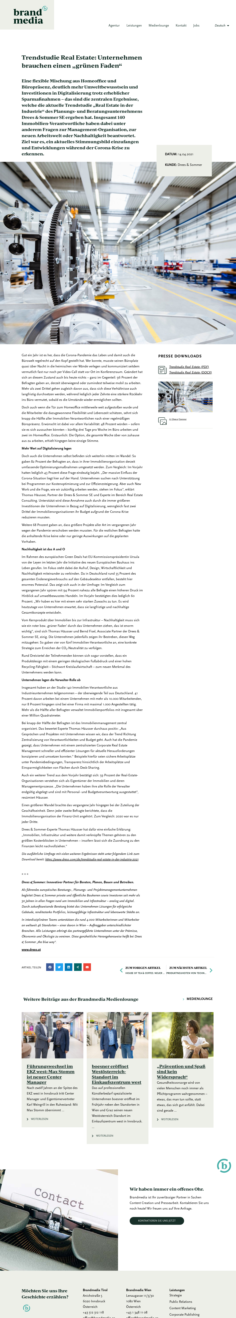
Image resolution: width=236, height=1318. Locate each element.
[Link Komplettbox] (52, 1069)
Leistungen (134, 25)
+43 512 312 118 (93, 1312)
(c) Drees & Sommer (177, 419)
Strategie (175, 1295)
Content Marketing (182, 1308)
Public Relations (180, 1302)
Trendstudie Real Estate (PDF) (189, 367)
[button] (50, 967)
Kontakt (181, 25)
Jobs (196, 25)
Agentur (114, 25)
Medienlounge (159, 25)
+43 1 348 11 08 (136, 1312)
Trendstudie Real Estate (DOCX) (190, 372)
